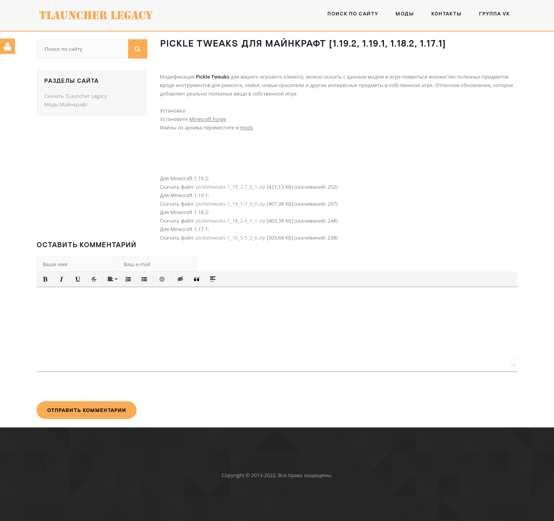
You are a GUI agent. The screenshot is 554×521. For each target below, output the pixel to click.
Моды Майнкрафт (66, 104)
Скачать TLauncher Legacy (75, 95)
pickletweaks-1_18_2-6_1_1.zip (230, 220)
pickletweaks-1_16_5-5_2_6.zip (230, 237)
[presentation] (95, 386)
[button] (45, 279)
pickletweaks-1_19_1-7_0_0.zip (230, 203)
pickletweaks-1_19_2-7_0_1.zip (230, 186)
